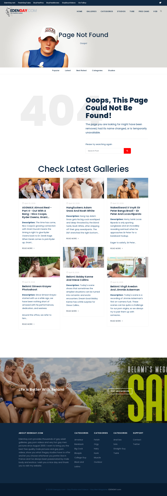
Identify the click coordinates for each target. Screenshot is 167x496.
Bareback (79, 444)
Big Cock (78, 448)
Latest (68, 70)
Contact (137, 439)
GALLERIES (91, 11)
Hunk (96, 453)
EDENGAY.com (114, 489)
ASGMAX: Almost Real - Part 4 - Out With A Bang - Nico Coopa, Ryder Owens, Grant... (37, 212)
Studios (121, 11)
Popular (55, 70)
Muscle (97, 457)
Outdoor (98, 462)
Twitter (136, 444)
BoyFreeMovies (52, 3)
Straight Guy (119, 448)
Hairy (96, 448)
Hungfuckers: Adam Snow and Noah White (80, 209)
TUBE (132, 11)
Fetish (97, 439)
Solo (115, 444)
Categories (107, 11)
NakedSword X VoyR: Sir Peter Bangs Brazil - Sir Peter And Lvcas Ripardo (125, 211)
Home (79, 11)
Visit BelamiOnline (120, 391)
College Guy (80, 457)
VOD (155, 11)
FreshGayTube (24, 3)
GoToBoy (82, 3)
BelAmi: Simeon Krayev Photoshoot (36, 288)
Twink (116, 453)
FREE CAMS (144, 11)
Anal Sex (117, 439)
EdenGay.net (9, 3)
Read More (28, 248)
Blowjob (78, 453)
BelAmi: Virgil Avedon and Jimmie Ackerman (125, 288)
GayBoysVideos (69, 3)
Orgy (96, 444)
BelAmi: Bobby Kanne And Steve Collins (79, 278)
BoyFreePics (38, 3)
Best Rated (81, 70)
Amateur (78, 439)
